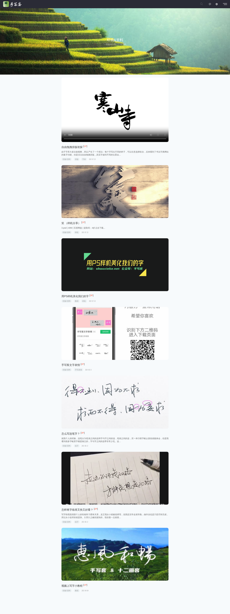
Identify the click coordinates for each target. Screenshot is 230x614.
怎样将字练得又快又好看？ (77, 509)
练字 (76, 446)
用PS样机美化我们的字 (75, 296)
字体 (84, 159)
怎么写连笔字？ (70, 433)
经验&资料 (67, 159)
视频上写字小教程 (72, 585)
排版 (76, 159)
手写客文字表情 (70, 365)
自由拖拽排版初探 (72, 147)
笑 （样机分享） (71, 223)
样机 (76, 232)
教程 (76, 301)
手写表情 (78, 370)
